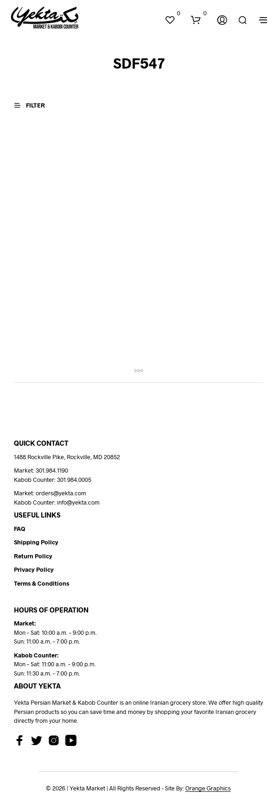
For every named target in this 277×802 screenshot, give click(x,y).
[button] (172, 13)
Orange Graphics (208, 788)
